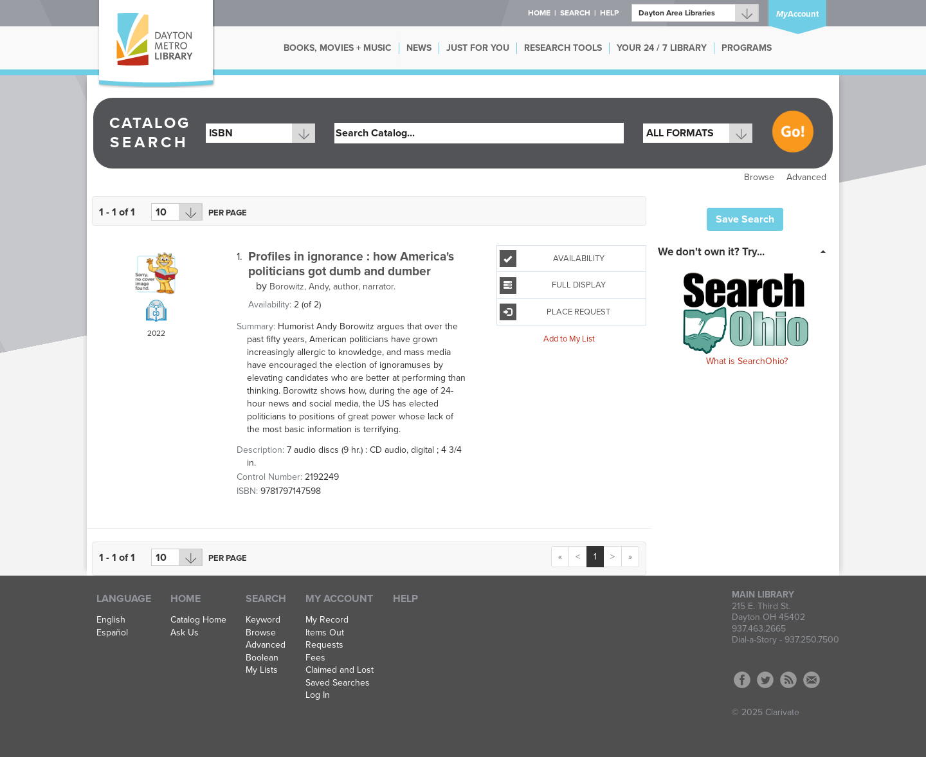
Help (405, 598)
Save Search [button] (745, 219)
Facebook (742, 680)
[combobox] (260, 133)
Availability (552, 258)
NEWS (418, 47)
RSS (788, 680)
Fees (315, 658)
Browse (759, 177)
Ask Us (184, 633)
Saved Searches (337, 683)
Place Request (555, 312)
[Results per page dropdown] (177, 212)
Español (112, 633)
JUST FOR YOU (477, 47)
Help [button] (609, 12)
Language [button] (123, 598)
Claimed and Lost (339, 670)
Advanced (806, 177)
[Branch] (695, 13)
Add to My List (569, 339)
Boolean (262, 658)
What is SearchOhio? (747, 361)
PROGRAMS (747, 47)
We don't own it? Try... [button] (711, 252)
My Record (327, 620)
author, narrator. (332, 286)
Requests (324, 645)
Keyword (263, 620)
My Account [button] (339, 598)
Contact (811, 680)
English (110, 620)
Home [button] (539, 12)
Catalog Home (198, 620)
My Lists (262, 670)
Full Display (553, 285)
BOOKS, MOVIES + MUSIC (338, 47)
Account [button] (797, 14)
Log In (317, 695)
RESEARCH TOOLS (563, 47)
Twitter (765, 680)
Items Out (324, 633)
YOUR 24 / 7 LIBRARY (662, 47)
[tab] (745, 251)
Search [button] (575, 12)
